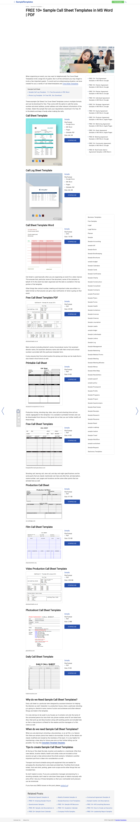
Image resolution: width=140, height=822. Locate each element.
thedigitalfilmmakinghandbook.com (35, 468)
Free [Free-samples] (118, 2)
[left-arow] (3, 411)
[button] (125, 2)
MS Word (69, 127)
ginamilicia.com (30, 650)
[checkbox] (14, 2)
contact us (64, 785)
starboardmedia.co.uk (32, 341)
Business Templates (36, 6)
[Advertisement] (70, 32)
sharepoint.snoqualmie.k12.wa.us (35, 406)
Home (27, 6)
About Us (26, 820)
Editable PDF (70, 132)
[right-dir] (137, 411)
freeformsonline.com (31, 693)
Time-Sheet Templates (70, 84)
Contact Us (17, 820)
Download (72, 140)
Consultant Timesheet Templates (53, 743)
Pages (68, 130)
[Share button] (18, 411)
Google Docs (70, 124)
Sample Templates (120, 820)
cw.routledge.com (30, 521)
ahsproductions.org (31, 563)
